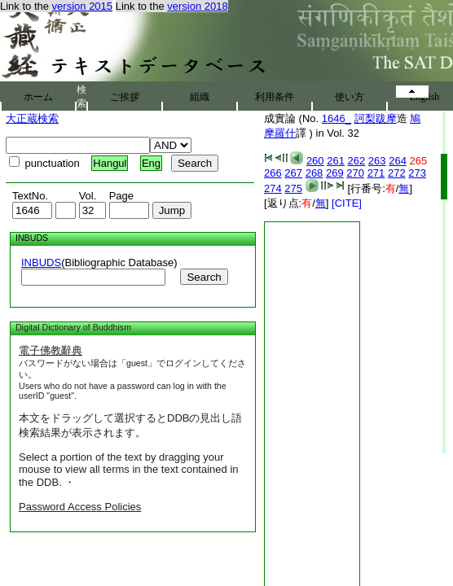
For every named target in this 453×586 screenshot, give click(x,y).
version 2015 (82, 6)
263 (377, 161)
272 (397, 173)
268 (314, 173)
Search (204, 277)
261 (336, 161)
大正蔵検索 (32, 118)
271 (376, 173)
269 (335, 173)
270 (355, 173)
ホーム (38, 97)
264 (398, 161)
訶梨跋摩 (375, 118)
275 (293, 188)
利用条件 (274, 97)
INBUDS (41, 262)
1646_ (336, 118)
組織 (199, 97)
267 (293, 173)
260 (315, 161)
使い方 (349, 97)
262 (357, 161)
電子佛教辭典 (50, 350)
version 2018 (197, 6)
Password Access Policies (80, 507)
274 (273, 188)
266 (273, 173)
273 (417, 173)
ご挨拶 (124, 97)
